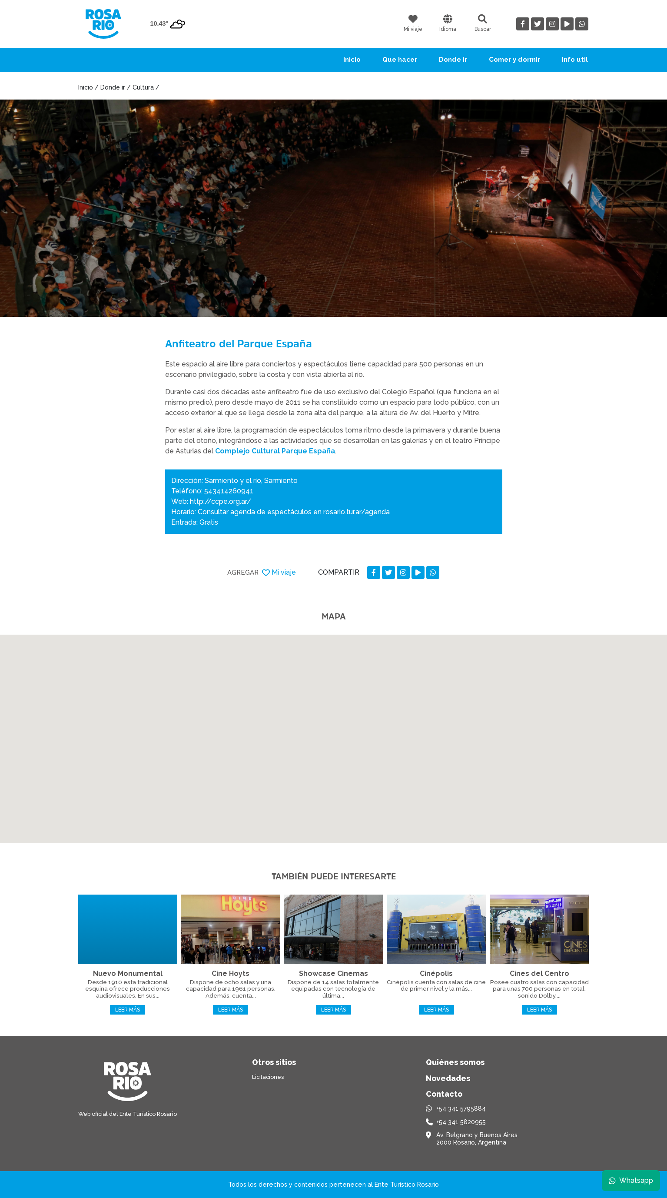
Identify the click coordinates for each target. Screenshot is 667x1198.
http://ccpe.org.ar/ (220, 501)
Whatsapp (631, 1180)
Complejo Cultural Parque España (275, 451)
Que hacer (399, 59)
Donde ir (453, 59)
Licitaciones (268, 1077)
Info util (575, 59)
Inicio (352, 59)
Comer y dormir (514, 59)
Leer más (127, 1010)
